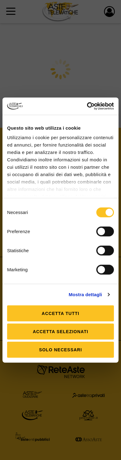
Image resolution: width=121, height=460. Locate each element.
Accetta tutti (60, 313)
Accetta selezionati (60, 331)
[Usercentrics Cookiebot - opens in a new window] (87, 106)
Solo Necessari (60, 349)
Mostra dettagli (85, 294)
